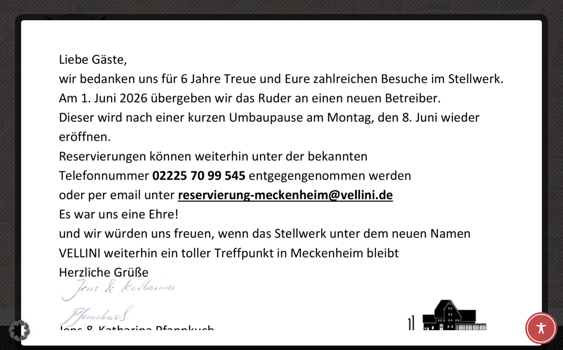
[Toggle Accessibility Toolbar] (541, 328)
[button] (19, 330)
